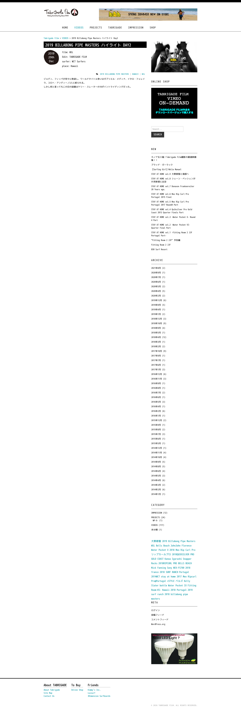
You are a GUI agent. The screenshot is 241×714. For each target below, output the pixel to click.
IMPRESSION (136, 27)
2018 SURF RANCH (169, 572)
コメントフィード (159, 619)
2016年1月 (156, 415)
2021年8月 (156, 267)
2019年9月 (156, 304)
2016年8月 (156, 387)
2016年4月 (156, 406)
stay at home (168, 576)
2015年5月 (156, 443)
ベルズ (179, 581)
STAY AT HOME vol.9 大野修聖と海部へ (170, 173)
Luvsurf (91, 692)
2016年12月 (156, 374)
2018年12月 (156, 318)
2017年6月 (156, 364)
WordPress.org (158, 624)
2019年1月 (156, 314)
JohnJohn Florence (181, 545)
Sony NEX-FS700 (175, 567)
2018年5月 (156, 332)
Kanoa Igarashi (173, 558)
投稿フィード (157, 614)
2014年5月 (156, 475)
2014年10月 (156, 457)
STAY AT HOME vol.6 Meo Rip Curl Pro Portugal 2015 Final (170, 195)
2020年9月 (156, 272)
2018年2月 (156, 346)
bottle (163, 585)
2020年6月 (156, 281)
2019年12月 (156, 300)
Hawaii (135, 74)
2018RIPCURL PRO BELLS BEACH (175, 563)
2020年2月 (156, 295)
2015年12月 (156, 420)
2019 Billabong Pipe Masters (114, 74)
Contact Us (49, 695)
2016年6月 (156, 397)
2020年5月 (156, 286)
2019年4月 (156, 309)
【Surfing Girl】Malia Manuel (166, 169)
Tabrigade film (51, 38)
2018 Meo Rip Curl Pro (182, 550)
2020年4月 (156, 291)
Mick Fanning (158, 567)
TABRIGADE (115, 27)
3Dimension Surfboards (99, 695)
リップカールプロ (161, 554)
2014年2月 (156, 489)
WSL (143, 74)
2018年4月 (156, 337)
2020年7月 (156, 277)
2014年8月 (156, 466)
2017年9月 (156, 355)
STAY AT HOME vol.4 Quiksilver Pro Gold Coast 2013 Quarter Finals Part (171, 211)
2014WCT (155, 576)
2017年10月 (156, 351)
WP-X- (155, 520)
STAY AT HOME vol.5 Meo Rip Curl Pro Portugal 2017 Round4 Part (170, 203)
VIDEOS (79, 27)
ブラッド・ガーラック (162, 164)
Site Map (48, 692)
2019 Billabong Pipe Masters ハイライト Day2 (88, 45)
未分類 (154, 529)
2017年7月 (156, 360)
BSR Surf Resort (159, 249)
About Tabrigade (52, 689)
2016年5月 (156, 401)
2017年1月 (156, 369)
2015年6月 (156, 438)
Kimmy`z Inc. (94, 689)
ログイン (155, 610)
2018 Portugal (179, 590)
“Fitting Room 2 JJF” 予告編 (165, 240)
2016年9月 (156, 383)
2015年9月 (156, 424)
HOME (65, 27)
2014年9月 (156, 461)
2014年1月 (156, 494)
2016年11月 (156, 378)
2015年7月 (156, 434)
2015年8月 (156, 429)
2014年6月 (156, 471)
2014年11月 (156, 452)
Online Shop (77, 689)
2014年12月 (156, 447)
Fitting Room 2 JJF (161, 244)
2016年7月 (156, 392)
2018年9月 (156, 327)
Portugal (184, 572)
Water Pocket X (159, 550)
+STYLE (170, 581)
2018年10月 (156, 323)
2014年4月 (156, 480)
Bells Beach (163, 545)
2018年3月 (156, 341)
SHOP (153, 27)
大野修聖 (156, 541)
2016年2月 (156, 411)
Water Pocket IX (177, 585)
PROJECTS (96, 27)
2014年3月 (156, 484)
